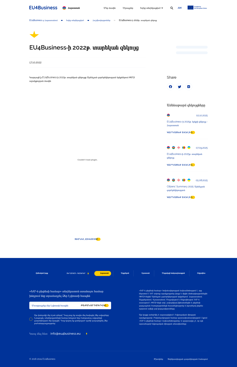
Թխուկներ (158, 359)
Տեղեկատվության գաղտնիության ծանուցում (188, 359)
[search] (172, 8)
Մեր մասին (110, 8)
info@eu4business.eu (65, 333)
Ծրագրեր (128, 8)
